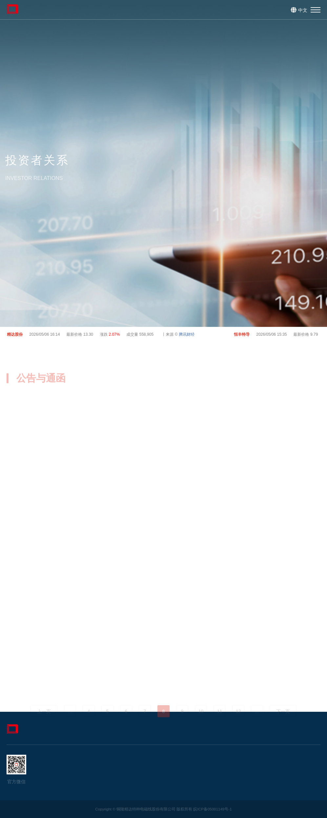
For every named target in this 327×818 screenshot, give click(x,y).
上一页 (44, 720)
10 (201, 720)
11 (219, 720)
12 (238, 720)
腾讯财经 (188, 334)
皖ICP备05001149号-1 (212, 809)
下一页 (283, 720)
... (70, 720)
